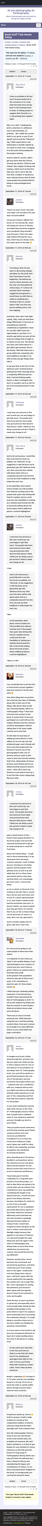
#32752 (33, 669)
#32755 (33, 1040)
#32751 (33, 519)
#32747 (33, 194)
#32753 (33, 786)
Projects (21, 45)
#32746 (33, 79)
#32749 (33, 397)
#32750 (33, 440)
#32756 (33, 1399)
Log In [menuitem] (3, 2)
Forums (8, 42)
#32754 (33, 933)
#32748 (33, 250)
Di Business (18, 1523)
